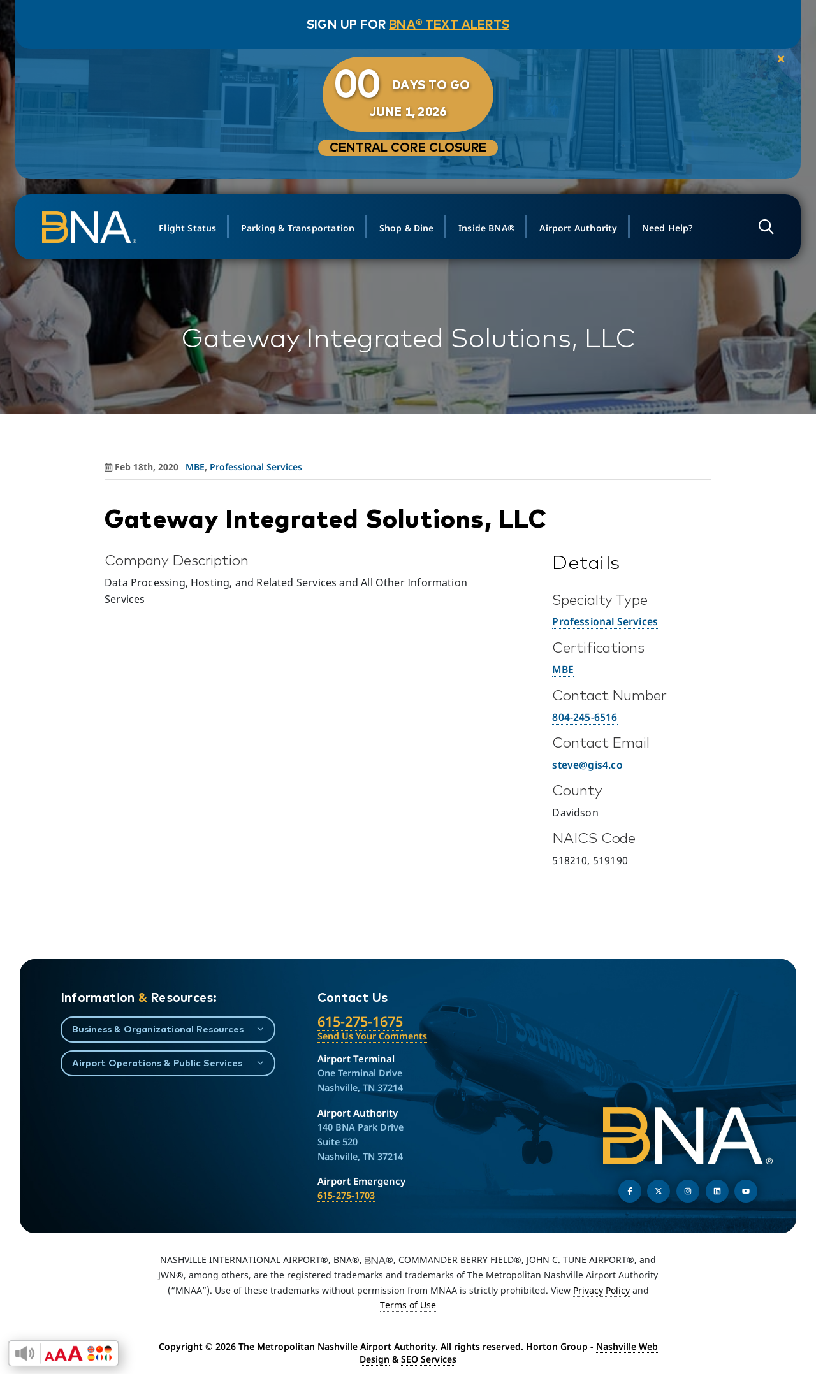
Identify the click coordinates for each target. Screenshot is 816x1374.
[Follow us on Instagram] (687, 1191)
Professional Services (605, 621)
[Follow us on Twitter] (658, 1191)
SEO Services (428, 1359)
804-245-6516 (584, 717)
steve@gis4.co (587, 765)
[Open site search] (761, 227)
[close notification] (772, 60)
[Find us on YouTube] (745, 1191)
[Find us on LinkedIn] (717, 1191)
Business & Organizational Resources (158, 1029)
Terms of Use (408, 1305)
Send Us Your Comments (372, 1036)
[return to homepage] (95, 227)
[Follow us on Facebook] (629, 1191)
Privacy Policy (601, 1290)
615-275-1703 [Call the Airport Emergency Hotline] (346, 1195)
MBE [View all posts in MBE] (195, 467)
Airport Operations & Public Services (157, 1063)
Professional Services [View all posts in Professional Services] (256, 467)
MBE (563, 669)
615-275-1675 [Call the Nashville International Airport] (360, 1021)
